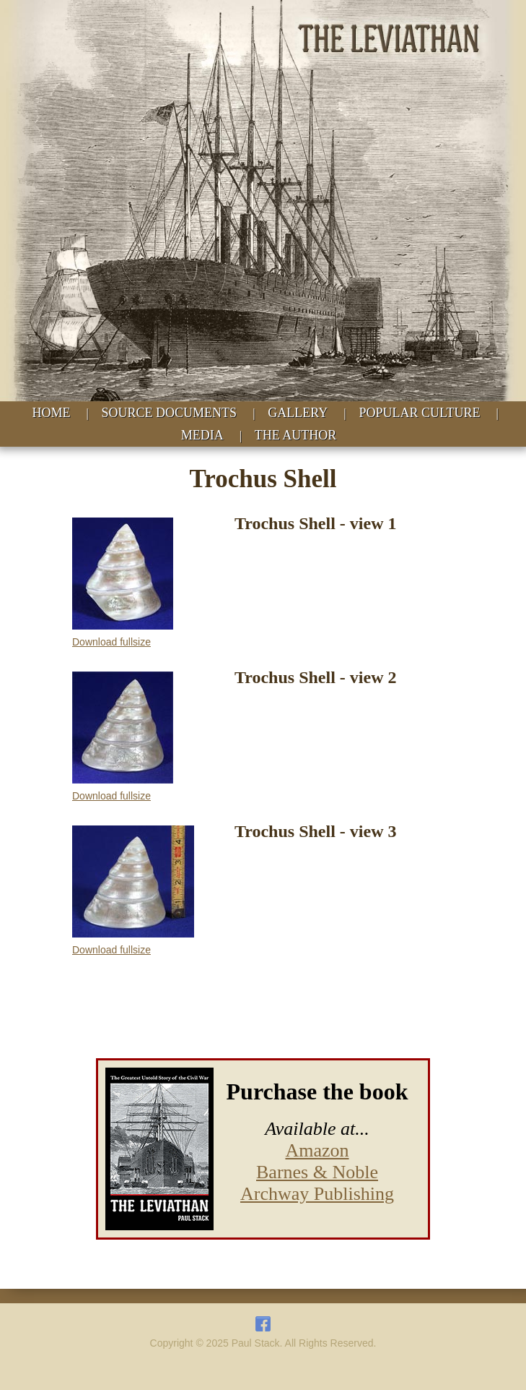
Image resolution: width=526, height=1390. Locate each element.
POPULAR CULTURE (420, 413)
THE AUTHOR (296, 435)
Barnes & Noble (317, 1172)
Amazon (317, 1150)
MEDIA (202, 435)
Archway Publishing (317, 1193)
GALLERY (298, 413)
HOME (51, 413)
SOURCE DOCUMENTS (169, 413)
